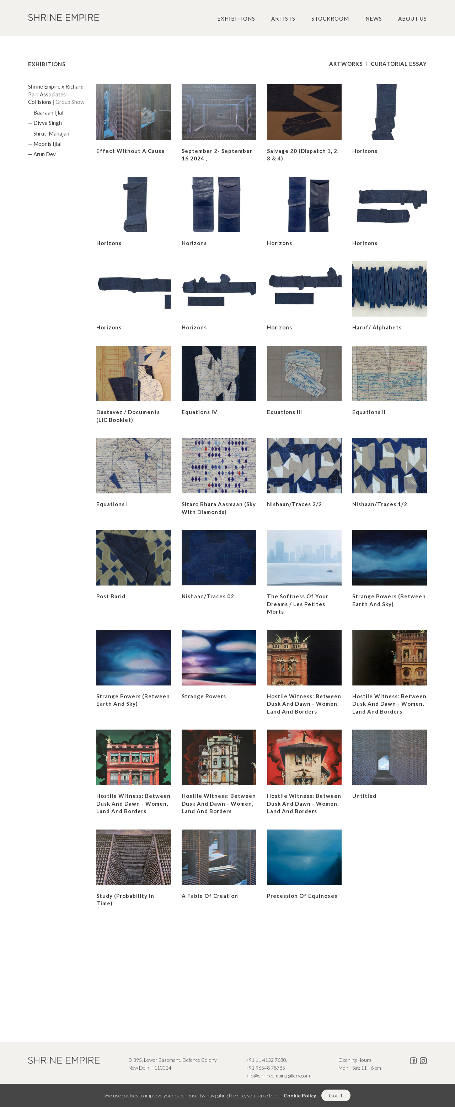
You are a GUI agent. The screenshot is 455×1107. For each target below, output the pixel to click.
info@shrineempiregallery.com (278, 1075)
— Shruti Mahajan (48, 133)
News (373, 18)
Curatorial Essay (399, 64)
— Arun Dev (42, 154)
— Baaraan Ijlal (45, 112)
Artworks (346, 64)
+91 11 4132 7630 (266, 1060)
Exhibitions (236, 18)
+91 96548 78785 (265, 1068)
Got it (336, 1095)
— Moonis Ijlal (44, 144)
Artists (283, 18)
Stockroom (330, 18)
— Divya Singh (45, 123)
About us (412, 18)
